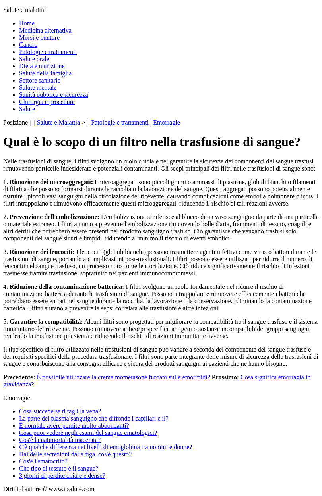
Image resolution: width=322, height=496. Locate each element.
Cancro (28, 44)
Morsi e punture (39, 37)
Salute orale (34, 59)
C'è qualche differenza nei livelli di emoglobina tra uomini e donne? (105, 447)
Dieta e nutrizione (42, 66)
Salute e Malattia (58, 122)
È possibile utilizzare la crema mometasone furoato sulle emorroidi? (124, 377)
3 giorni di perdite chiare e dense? (62, 475)
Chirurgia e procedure (47, 101)
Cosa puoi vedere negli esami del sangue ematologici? (88, 432)
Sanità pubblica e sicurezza (53, 94)
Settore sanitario (39, 80)
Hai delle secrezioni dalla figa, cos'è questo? (75, 454)
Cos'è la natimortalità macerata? (60, 439)
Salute (27, 109)
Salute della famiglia (45, 73)
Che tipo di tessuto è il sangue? (58, 468)
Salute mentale (38, 87)
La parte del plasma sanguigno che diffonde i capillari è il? (94, 418)
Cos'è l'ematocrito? (43, 461)
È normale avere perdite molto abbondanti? (74, 425)
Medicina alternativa (45, 30)
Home (27, 23)
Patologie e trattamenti (48, 51)
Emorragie (166, 122)
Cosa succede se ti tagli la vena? (60, 411)
